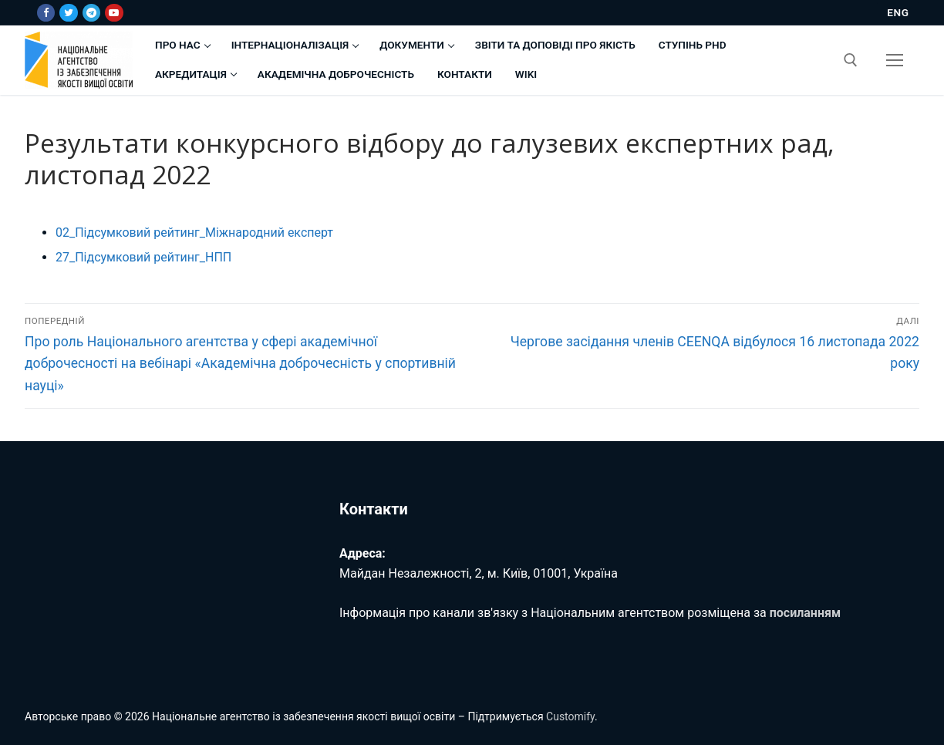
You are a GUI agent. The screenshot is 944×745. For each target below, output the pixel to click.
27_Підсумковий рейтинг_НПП (143, 257)
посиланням (805, 612)
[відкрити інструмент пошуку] (851, 60)
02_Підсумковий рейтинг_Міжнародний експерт (194, 232)
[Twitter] (68, 13)
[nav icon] (894, 60)
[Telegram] (91, 13)
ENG (898, 12)
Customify (570, 716)
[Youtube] (114, 13)
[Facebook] (46, 13)
